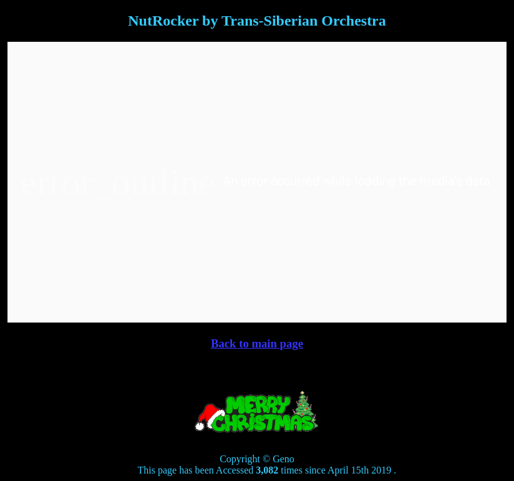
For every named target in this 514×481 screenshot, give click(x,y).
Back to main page (257, 343)
